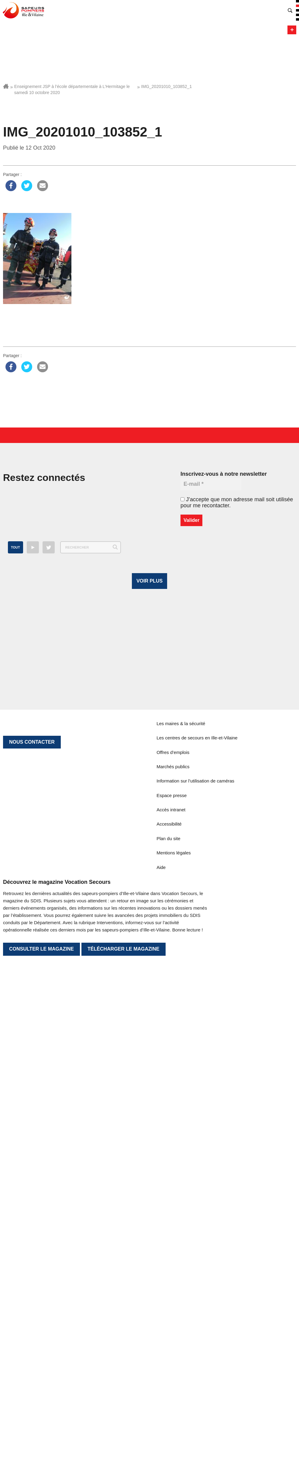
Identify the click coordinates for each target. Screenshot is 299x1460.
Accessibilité (169, 1306)
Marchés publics (172, 1249)
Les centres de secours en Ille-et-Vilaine (197, 1220)
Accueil (6, 86)
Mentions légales (173, 1335)
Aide (161, 1349)
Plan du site (168, 1320)
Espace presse (171, 1277)
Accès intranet (170, 1292)
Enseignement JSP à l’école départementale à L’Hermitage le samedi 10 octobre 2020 (72, 89)
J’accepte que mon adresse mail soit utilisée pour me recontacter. (236, 502)
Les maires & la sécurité (180, 1205)
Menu (291, 29)
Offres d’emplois (172, 1234)
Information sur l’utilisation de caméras (195, 1263)
